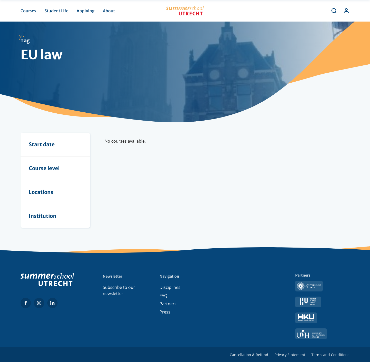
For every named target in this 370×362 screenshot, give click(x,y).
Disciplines (170, 287)
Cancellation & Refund (249, 354)
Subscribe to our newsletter (119, 290)
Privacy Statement (289, 354)
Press (165, 312)
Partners (168, 304)
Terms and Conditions (330, 354)
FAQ (163, 295)
